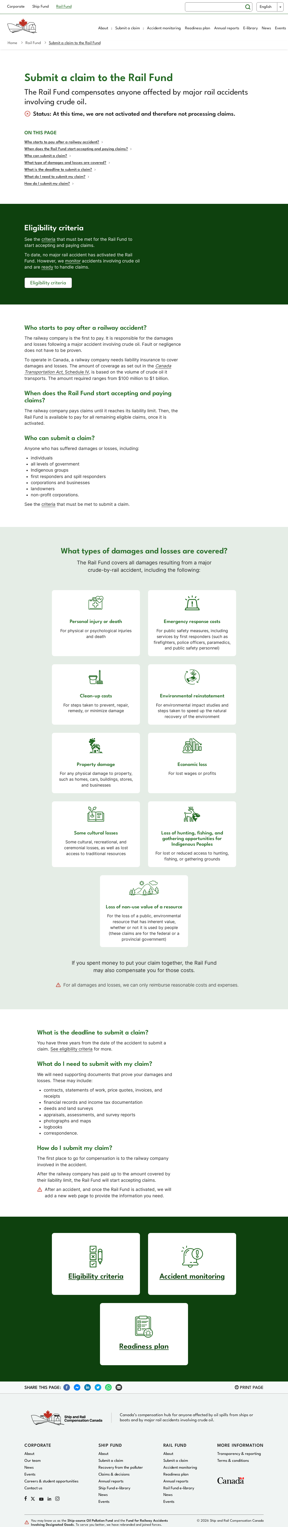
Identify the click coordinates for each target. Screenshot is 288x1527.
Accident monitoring (192, 1276)
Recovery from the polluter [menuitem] (120, 1468)
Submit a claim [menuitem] (129, 28)
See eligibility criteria (71, 1049)
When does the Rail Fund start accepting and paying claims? (76, 149)
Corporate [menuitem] (16, 7)
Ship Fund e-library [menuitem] (114, 1488)
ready (47, 267)
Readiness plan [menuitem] (197, 28)
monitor (73, 260)
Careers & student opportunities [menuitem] (51, 1481)
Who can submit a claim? (45, 156)
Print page (252, 1388)
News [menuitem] (266, 28)
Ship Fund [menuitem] (40, 7)
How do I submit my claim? (47, 184)
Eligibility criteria (48, 283)
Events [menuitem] (280, 28)
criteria (48, 239)
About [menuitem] (105, 28)
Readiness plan (144, 1346)
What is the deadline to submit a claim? (58, 170)
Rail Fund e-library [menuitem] (178, 1488)
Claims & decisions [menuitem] (113, 1475)
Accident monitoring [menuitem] (164, 28)
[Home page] (44, 28)
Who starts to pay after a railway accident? (61, 142)
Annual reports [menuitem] (226, 28)
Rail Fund (33, 43)
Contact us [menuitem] (33, 1488)
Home (12, 43)
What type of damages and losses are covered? (65, 163)
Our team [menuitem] (32, 1461)
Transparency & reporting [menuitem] (239, 1454)
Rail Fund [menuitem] (63, 7)
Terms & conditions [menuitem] (233, 1461)
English (265, 7)
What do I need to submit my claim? (54, 177)
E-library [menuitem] (250, 28)
